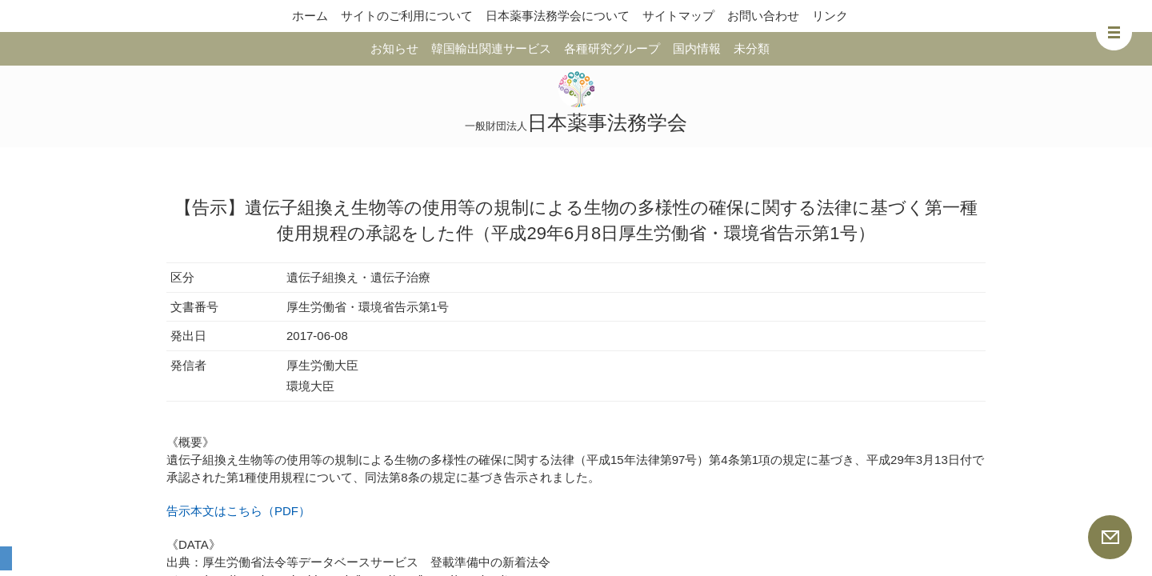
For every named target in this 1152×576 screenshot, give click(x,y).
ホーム (310, 15)
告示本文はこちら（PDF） (238, 511)
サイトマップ (678, 15)
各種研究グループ (612, 48)
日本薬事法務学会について (558, 15)
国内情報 (697, 48)
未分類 (752, 48)
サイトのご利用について (407, 15)
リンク (830, 15)
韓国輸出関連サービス (491, 48)
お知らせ (394, 48)
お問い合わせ (763, 15)
